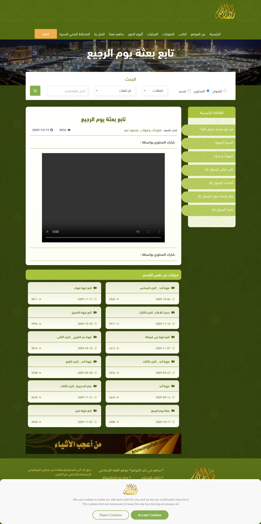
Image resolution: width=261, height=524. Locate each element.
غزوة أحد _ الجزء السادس (157, 287)
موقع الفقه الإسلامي (113, 469)
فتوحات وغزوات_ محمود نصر (142, 129)
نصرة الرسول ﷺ (222, 209)
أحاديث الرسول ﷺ (221, 182)
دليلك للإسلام (151, 477)
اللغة (45, 33)
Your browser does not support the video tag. (103, 197)
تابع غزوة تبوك (85, 287)
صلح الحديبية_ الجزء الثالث (78, 385)
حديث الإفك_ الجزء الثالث (157, 312)
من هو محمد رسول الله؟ (216, 129)
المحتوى (201, 90)
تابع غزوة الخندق (84, 312)
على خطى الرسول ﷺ (219, 169)
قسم (185, 90)
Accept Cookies (149, 514)
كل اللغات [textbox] (125, 90)
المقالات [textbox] (158, 90)
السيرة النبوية (224, 142)
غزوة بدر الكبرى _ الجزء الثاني (77, 336)
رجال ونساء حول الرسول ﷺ (215, 196)
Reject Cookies (111, 514)
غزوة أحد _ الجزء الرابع (81, 361)
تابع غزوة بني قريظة (160, 336)
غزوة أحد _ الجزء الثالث (159, 361)
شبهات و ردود (223, 156)
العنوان (219, 90)
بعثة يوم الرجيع (163, 410)
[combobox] (155, 91)
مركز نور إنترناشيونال (115, 477)
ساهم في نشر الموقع (146, 469)
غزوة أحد (167, 385)
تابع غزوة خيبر (86, 410)
